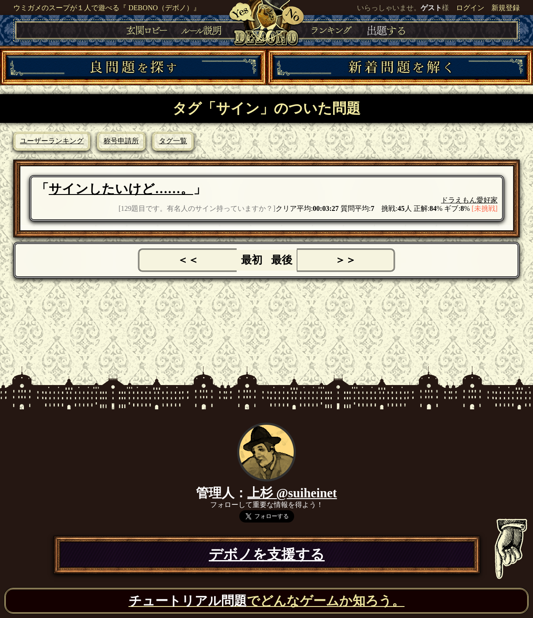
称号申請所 (121, 141)
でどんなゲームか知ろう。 (267, 601)
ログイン (470, 7)
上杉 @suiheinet (292, 493)
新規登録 (505, 7)
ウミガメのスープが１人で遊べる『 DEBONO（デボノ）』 (106, 7)
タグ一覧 (173, 141)
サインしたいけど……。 (121, 189)
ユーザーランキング (52, 141)
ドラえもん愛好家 (469, 200)
